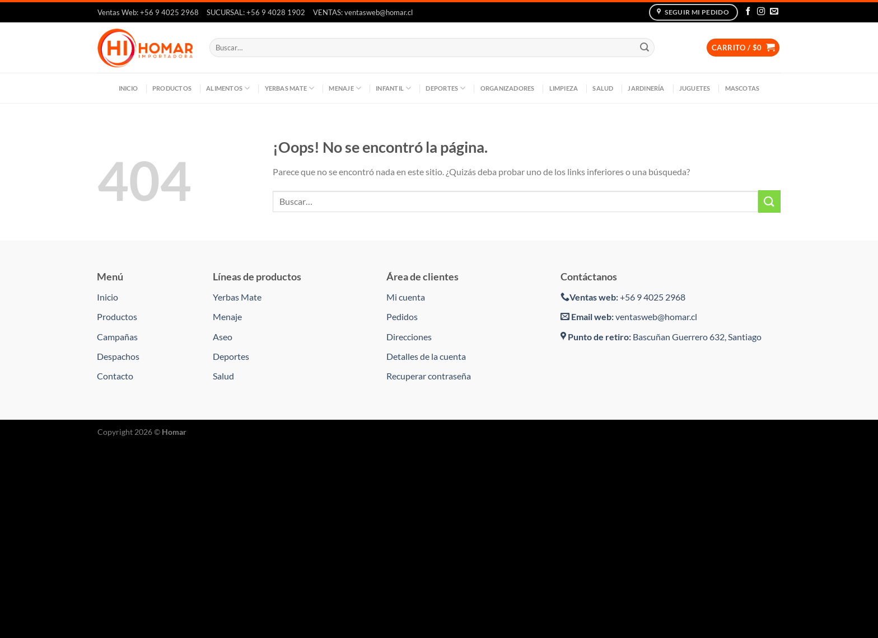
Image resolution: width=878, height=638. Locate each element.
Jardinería (646, 88)
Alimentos (228, 88)
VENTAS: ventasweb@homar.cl (363, 12)
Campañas (117, 336)
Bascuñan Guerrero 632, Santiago (661, 336)
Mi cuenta (405, 297)
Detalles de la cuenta (426, 356)
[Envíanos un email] (774, 11)
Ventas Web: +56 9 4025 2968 (148, 12)
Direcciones (409, 336)
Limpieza (563, 88)
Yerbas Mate (290, 88)
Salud (602, 88)
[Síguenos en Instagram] (761, 11)
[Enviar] (644, 47)
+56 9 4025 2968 (623, 297)
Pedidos (402, 316)
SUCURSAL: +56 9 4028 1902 (256, 12)
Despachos (118, 356)
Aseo (222, 336)
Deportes (445, 88)
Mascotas (742, 88)
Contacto (115, 375)
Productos (172, 88)
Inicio (128, 88)
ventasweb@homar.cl (629, 316)
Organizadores (507, 88)
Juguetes (695, 88)
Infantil (393, 88)
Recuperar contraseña (428, 375)
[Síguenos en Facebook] (748, 11)
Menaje (345, 88)
